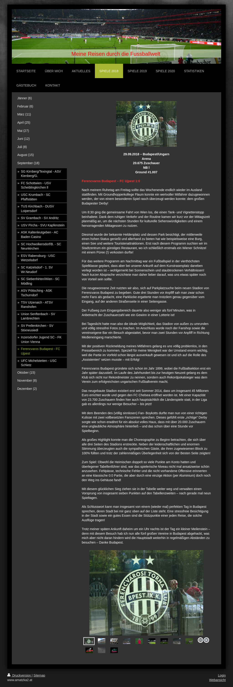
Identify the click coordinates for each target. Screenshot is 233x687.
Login (222, 675)
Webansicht (217, 680)
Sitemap (39, 675)
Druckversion (19, 675)
